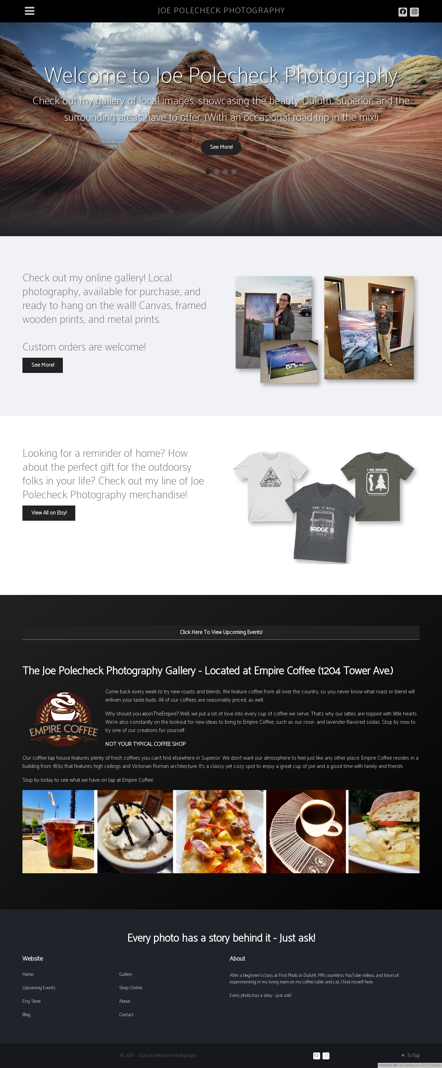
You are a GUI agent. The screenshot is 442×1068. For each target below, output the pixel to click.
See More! (221, 147)
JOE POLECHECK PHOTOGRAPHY (222, 11)
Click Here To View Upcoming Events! (221, 632)
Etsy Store (31, 1002)
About (124, 1002)
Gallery (125, 975)
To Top (410, 1055)
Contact (126, 1015)
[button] (208, 171)
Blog (26, 1015)
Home (27, 975)
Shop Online (130, 988)
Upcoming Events (38, 988)
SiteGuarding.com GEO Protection (419, 1065)
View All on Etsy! (48, 513)
